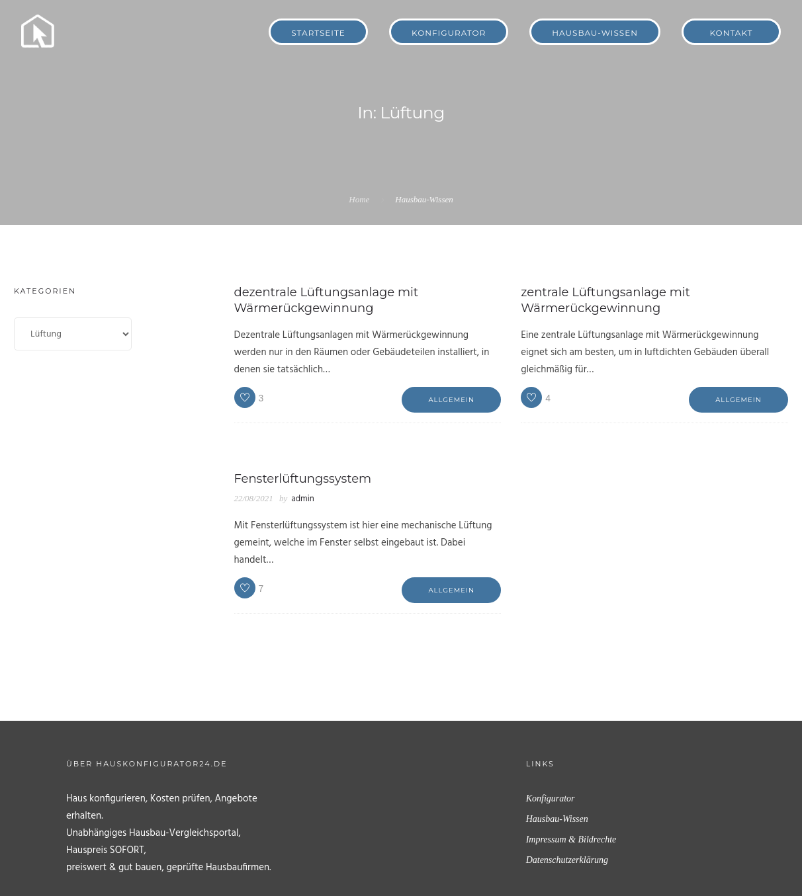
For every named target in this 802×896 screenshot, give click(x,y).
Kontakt (731, 33)
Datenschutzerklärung (567, 860)
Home (359, 199)
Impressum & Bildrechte (571, 839)
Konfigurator (449, 33)
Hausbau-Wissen (595, 33)
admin (302, 499)
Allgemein (451, 399)
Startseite (318, 33)
